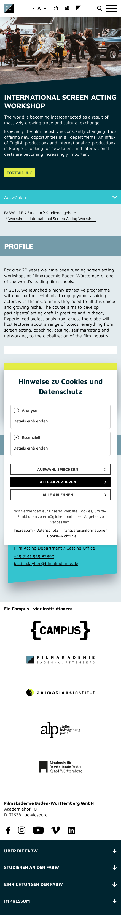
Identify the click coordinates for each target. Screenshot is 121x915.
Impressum (23, 530)
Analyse (29, 410)
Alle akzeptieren (58, 482)
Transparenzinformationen (84, 530)
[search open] (99, 8)
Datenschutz (47, 530)
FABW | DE (13, 212)
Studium (35, 212)
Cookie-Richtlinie (62, 536)
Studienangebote (61, 212)
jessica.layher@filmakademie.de (46, 563)
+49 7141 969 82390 (34, 556)
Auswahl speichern (57, 469)
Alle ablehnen (57, 494)
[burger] (111, 8)
